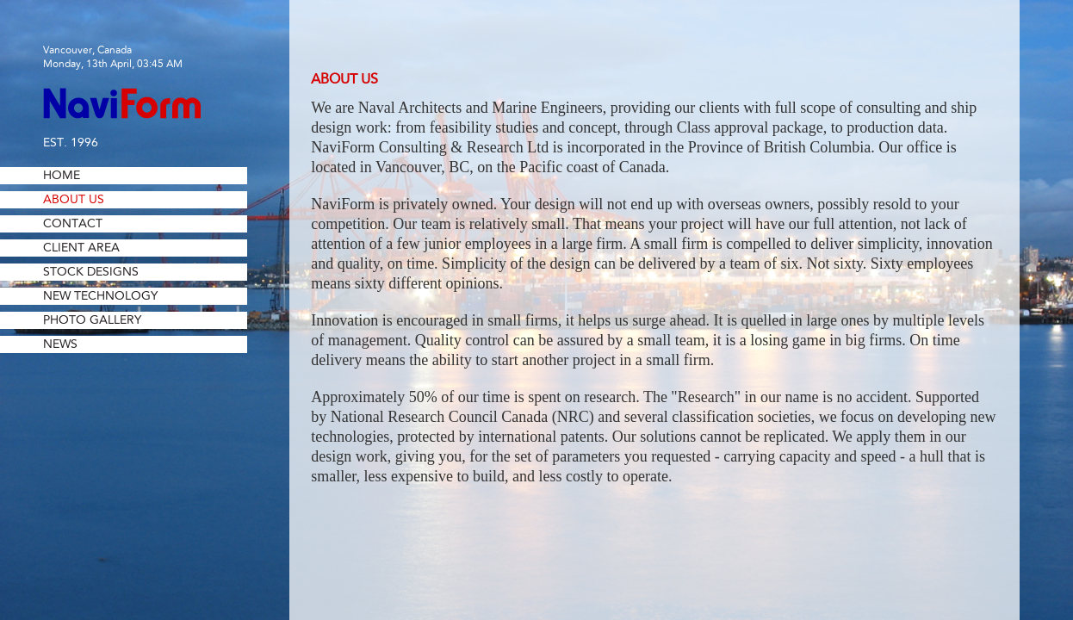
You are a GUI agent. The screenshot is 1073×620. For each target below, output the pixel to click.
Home (61, 176)
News (60, 344)
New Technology (100, 296)
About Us (73, 200)
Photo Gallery (92, 320)
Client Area (81, 248)
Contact (72, 224)
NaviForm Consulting (122, 103)
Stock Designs (91, 272)
